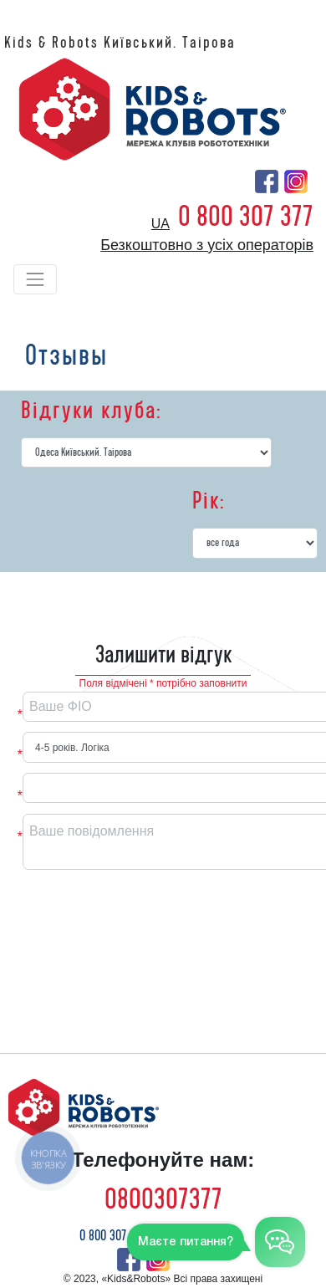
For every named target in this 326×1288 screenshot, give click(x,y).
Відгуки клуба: (91, 410)
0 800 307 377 (245, 217)
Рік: (208, 501)
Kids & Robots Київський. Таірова (120, 42)
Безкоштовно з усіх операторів (206, 245)
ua (160, 224)
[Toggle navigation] (35, 279)
